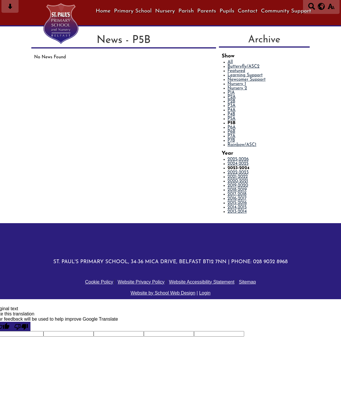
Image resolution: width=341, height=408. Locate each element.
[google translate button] (321, 6)
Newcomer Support (247, 79)
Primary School (133, 11)
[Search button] (311, 8)
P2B (231, 101)
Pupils (227, 11)
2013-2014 (237, 212)
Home (103, 11)
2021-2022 (238, 177)
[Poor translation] (21, 326)
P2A (232, 97)
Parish (186, 11)
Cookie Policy (99, 281)
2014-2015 (237, 207)
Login (205, 292)
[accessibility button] (331, 8)
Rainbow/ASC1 (242, 145)
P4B (231, 114)
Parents (206, 11)
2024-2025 (238, 164)
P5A (232, 119)
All (230, 62)
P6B (231, 132)
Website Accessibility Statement (202, 281)
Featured (236, 71)
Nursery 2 (237, 88)
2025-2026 (238, 159)
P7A (231, 136)
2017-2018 (237, 194)
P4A (232, 110)
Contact (247, 11)
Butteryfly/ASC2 (244, 66)
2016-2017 (237, 198)
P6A (232, 127)
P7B (231, 140)
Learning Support (245, 75)
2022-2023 (238, 172)
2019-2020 (238, 185)
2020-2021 (238, 181)
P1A (231, 93)
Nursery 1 (237, 84)
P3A (232, 106)
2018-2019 (237, 190)
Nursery (165, 11)
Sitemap (247, 281)
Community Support (286, 11)
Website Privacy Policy (141, 281)
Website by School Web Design (162, 292)
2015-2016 (237, 203)
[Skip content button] (10, 8)
